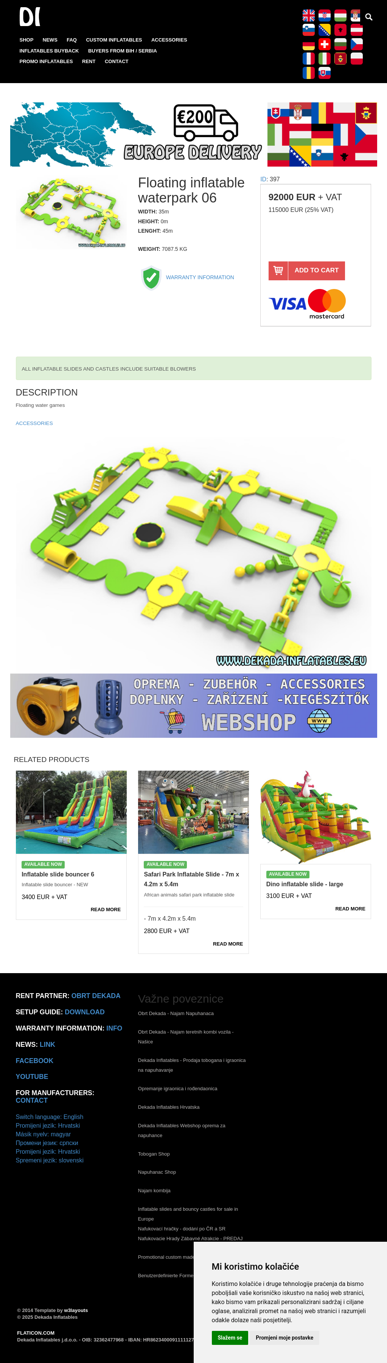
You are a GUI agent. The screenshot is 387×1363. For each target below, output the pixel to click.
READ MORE (106, 909)
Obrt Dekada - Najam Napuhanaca (176, 1013)
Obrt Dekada (96, 996)
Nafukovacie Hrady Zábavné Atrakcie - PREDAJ (190, 1238)
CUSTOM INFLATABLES (114, 40)
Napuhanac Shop (157, 1172)
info (114, 1028)
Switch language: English (50, 1117)
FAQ (72, 40)
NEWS (50, 40)
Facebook (35, 1061)
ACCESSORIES (169, 40)
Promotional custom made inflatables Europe (187, 1257)
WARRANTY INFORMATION (186, 277)
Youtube (32, 1076)
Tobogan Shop (154, 1154)
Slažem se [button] (230, 1338)
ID (263, 179)
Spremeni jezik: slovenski (50, 1160)
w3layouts (76, 1310)
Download (85, 1012)
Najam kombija (154, 1190)
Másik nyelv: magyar (43, 1134)
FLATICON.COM (35, 1333)
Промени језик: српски (47, 1143)
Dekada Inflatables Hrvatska (169, 1107)
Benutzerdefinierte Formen (167, 1275)
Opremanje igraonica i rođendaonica (178, 1088)
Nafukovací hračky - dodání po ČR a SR (181, 1229)
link (47, 1044)
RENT (88, 61)
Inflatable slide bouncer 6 (58, 874)
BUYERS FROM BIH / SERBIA (122, 51)
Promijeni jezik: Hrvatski (48, 1125)
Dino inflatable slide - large (304, 884)
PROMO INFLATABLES (46, 61)
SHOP (27, 40)
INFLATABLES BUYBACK (49, 51)
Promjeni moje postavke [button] (284, 1338)
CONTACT (117, 61)
